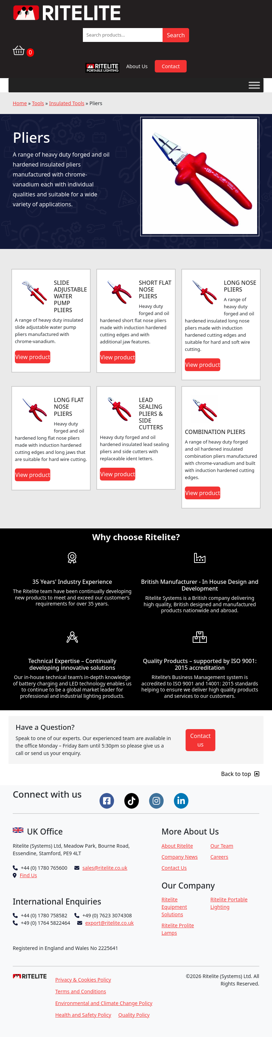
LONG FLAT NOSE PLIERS (69, 406)
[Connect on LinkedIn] (182, 800)
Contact (171, 66)
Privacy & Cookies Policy (83, 979)
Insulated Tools (66, 103)
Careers (219, 856)
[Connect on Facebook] (107, 800)
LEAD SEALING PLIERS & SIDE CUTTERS (151, 413)
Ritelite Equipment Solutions (174, 907)
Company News (180, 856)
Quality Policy (134, 1014)
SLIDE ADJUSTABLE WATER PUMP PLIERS (70, 296)
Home (20, 103)
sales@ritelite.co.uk (105, 867)
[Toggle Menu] (254, 85)
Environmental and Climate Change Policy (103, 1003)
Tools (38, 103)
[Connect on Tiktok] (132, 800)
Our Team (221, 845)
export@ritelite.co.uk (109, 922)
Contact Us (174, 867)
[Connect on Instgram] (157, 800)
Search (176, 35)
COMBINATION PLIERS (215, 432)
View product (32, 357)
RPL (102, 69)
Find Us (28, 875)
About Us (137, 66)
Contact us (200, 740)
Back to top (240, 774)
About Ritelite (177, 845)
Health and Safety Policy (83, 1014)
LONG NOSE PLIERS (240, 286)
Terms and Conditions (80, 991)
